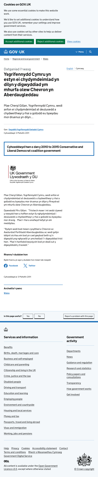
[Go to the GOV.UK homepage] (14, 51)
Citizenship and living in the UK (20, 370)
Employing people (13, 399)
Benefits (8, 347)
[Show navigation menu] (79, 52)
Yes (30, 316)
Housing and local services (18, 410)
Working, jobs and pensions (18, 433)
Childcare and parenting (16, 364)
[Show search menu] (90, 52)
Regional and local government (26, 59)
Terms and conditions (15, 452)
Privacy (15, 448)
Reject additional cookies (50, 41)
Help (6, 448)
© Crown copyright (84, 469)
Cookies (25, 448)
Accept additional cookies (18, 41)
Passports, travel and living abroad (22, 422)
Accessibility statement (44, 448)
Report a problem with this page (79, 316)
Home (6, 59)
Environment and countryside (19, 404)
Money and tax (11, 416)
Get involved (73, 394)
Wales (45, 59)
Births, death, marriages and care (21, 352)
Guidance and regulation (79, 362)
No (41, 316)
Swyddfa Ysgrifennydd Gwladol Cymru (26, 129)
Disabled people (12, 381)
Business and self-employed (18, 358)
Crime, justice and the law (17, 375)
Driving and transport (15, 387)
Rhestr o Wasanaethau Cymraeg (45, 452)
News (70, 356)
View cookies (74, 41)
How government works (79, 388)
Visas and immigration (15, 427)
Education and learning (16, 393)
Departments (74, 351)
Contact (63, 448)
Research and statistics (79, 368)
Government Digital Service (18, 456)
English (70, 68)
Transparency (74, 383)
